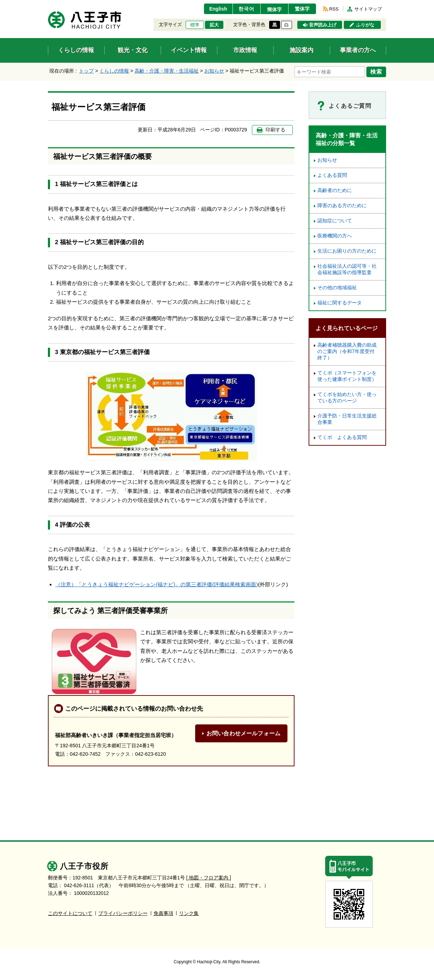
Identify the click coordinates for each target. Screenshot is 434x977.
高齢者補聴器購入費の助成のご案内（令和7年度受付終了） (347, 351)
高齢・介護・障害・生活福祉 (167, 71)
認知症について (334, 220)
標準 (194, 25)
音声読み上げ (322, 25)
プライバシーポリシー (123, 913)
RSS (334, 9)
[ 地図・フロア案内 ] (208, 877)
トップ (86, 71)
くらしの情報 (114, 71)
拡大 (214, 25)
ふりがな (365, 25)
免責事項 (163, 913)
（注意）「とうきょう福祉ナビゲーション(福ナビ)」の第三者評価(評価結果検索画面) (156, 584)
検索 (376, 71)
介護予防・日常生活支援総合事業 (347, 419)
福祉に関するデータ (339, 302)
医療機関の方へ (334, 236)
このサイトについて (70, 913)
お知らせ (214, 71)
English (218, 9)
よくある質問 (332, 175)
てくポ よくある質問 (342, 437)
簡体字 (274, 9)
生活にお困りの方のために (347, 251)
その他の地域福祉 (337, 287)
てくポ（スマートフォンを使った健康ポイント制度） (347, 376)
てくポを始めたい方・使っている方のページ (347, 397)
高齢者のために (334, 190)
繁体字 (302, 9)
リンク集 (189, 913)
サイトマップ (368, 9)
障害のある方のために (342, 205)
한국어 (246, 9)
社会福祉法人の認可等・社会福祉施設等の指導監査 (347, 269)
